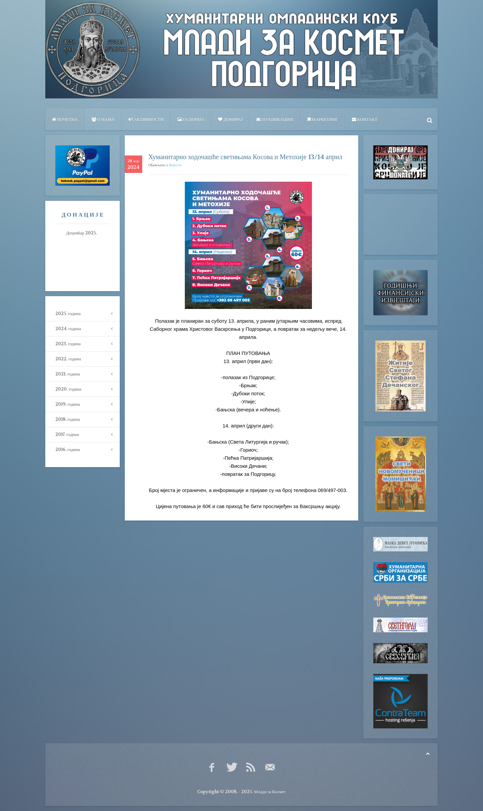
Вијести (175, 165)
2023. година (67, 344)
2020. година (68, 389)
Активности (146, 119)
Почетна (65, 119)
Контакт (364, 119)
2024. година (68, 328)
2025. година (67, 313)
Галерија (190, 119)
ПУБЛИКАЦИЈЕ (275, 119)
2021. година (67, 374)
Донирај (230, 119)
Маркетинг (323, 119)
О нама (103, 119)
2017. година (67, 434)
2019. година (67, 404)
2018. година (67, 419)
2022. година (68, 359)
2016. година (67, 449)
